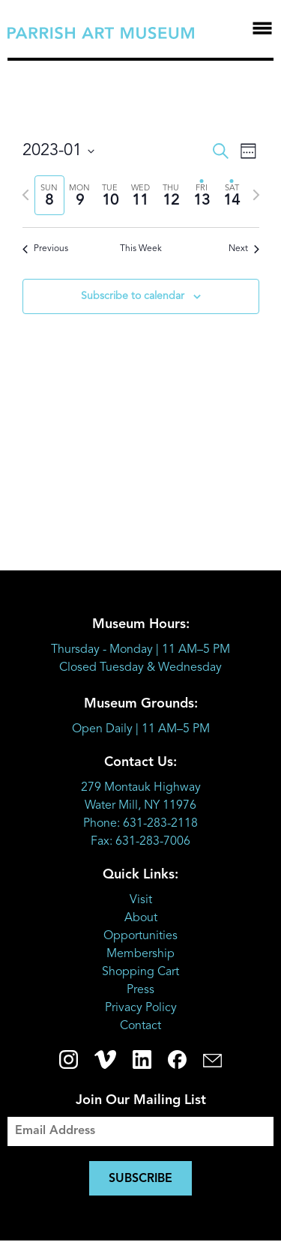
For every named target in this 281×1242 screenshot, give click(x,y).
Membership (140, 954)
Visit (141, 900)
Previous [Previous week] (45, 248)
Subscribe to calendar (132, 296)
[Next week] (256, 195)
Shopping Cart (140, 972)
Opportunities (140, 936)
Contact (140, 1026)
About (140, 918)
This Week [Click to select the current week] (141, 248)
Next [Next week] (244, 248)
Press (140, 990)
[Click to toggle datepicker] (58, 151)
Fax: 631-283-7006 (140, 842)
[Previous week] (25, 195)
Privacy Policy (141, 1008)
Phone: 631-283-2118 (140, 824)
